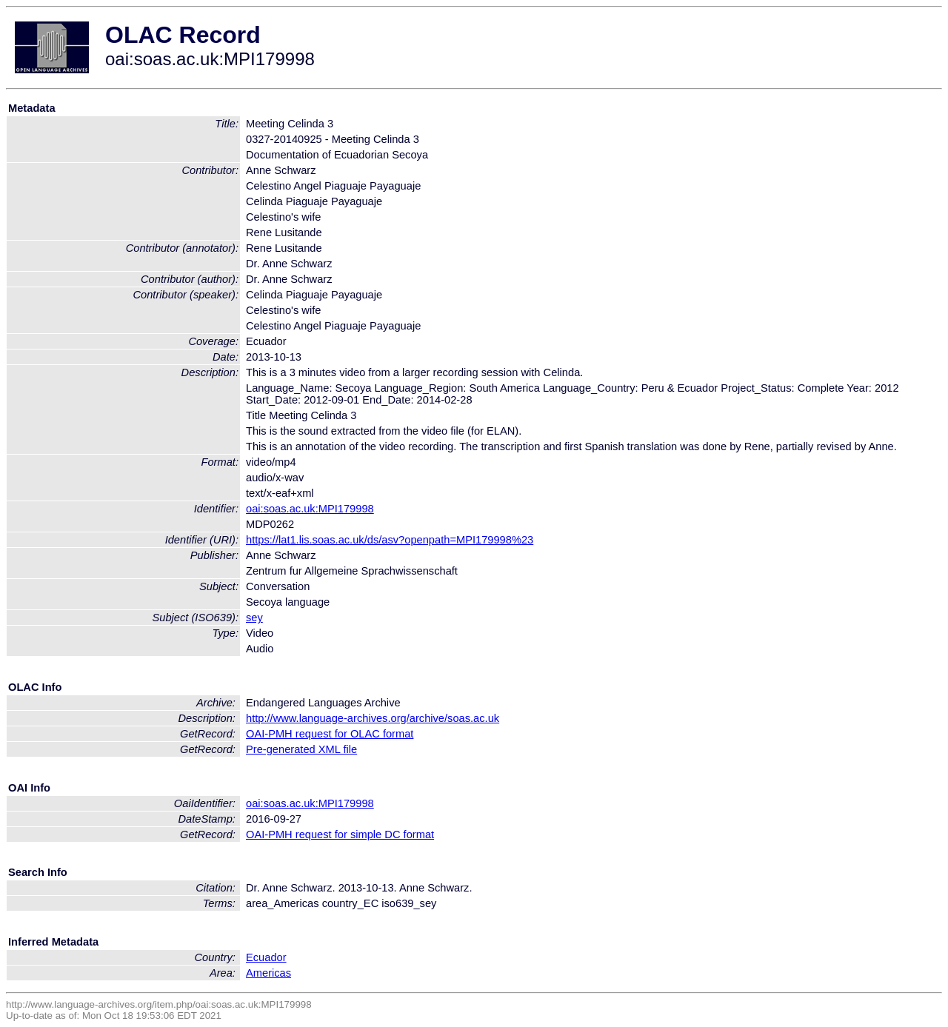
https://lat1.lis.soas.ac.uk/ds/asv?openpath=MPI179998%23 (389, 540)
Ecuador (266, 957)
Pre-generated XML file (301, 749)
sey (254, 617)
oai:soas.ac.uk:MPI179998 (310, 509)
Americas (268, 973)
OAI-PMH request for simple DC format (340, 834)
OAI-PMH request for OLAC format (329, 734)
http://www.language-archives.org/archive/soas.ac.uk (372, 718)
